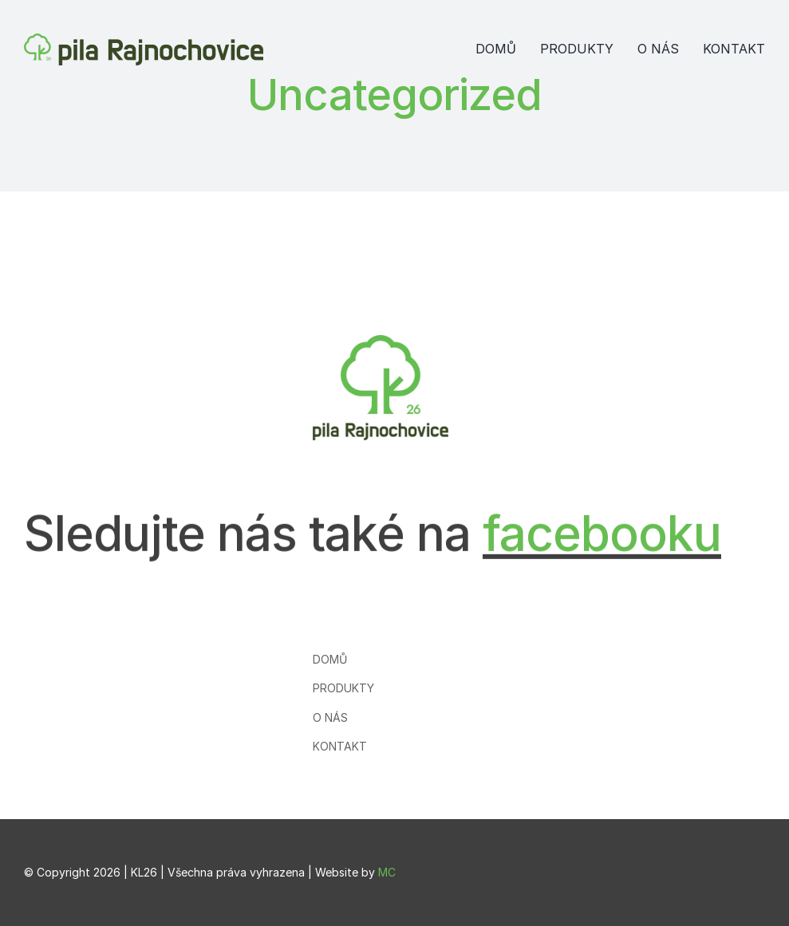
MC (387, 872)
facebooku (602, 526)
